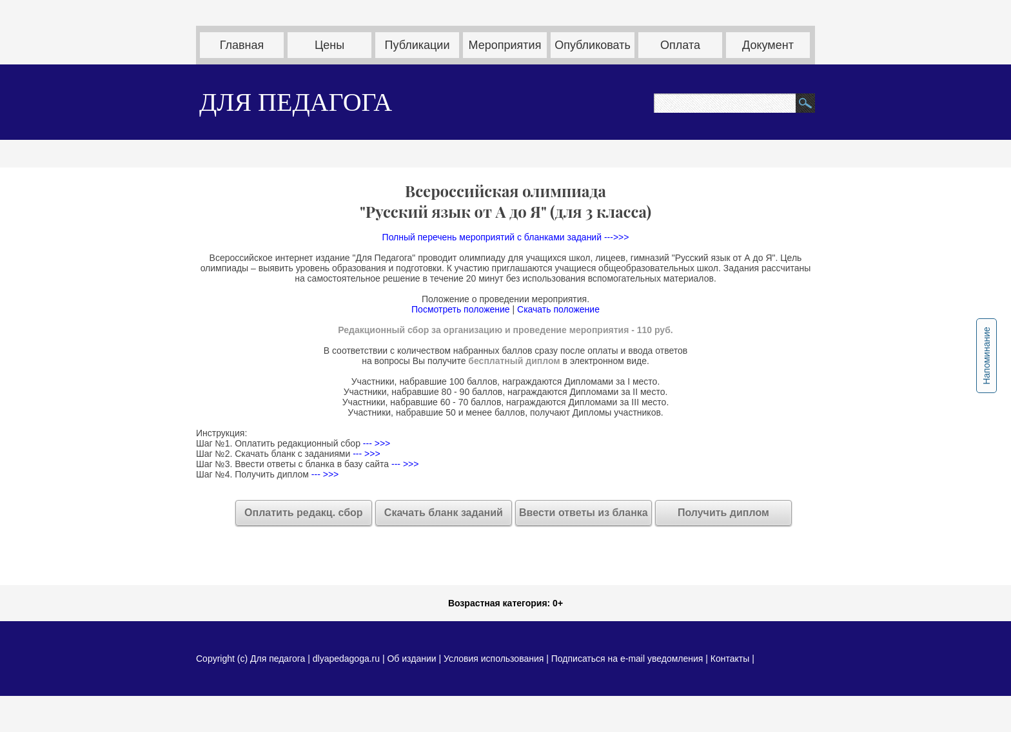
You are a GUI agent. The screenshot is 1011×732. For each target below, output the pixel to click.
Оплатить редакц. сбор (303, 512)
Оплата (680, 45)
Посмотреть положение (460, 309)
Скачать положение (558, 309)
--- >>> (375, 443)
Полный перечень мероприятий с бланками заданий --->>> (505, 237)
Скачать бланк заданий (443, 512)
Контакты (730, 658)
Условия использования (494, 658)
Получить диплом (723, 512)
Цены (329, 45)
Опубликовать (593, 45)
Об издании (411, 658)
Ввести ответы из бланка (583, 512)
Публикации (417, 45)
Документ (768, 45)
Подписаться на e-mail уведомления (627, 658)
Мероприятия (505, 45)
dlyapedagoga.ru (347, 658)
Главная (242, 45)
